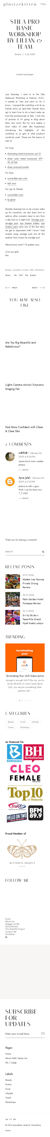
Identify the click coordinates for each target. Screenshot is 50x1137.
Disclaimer (10, 934)
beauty (18, 54)
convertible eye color (17, 178)
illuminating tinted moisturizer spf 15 (24, 153)
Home (8, 1053)
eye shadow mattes (29, 223)
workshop (39, 269)
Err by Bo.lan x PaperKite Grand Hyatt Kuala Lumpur (33, 619)
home (7, 918)
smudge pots (11, 223)
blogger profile (12, 923)
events (26, 269)
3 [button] (25, 700)
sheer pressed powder (18, 167)
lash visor (11, 183)
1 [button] (19, 700)
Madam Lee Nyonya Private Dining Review (33, 583)
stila (32, 269)
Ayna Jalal (24, 478)
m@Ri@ (23, 453)
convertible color (15, 194)
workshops (10, 1102)
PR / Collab (11, 1062)
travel (10, 727)
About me (10, 921)
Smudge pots (37, 219)
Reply (26, 470)
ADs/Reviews (11, 926)
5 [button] (30, 700)
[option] (25, 668)
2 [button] (22, 700)
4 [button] (27, 700)
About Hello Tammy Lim (16, 1058)
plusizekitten (20, 4)
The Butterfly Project (15, 929)
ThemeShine (36, 1125)
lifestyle (35, 721)
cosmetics (17, 269)
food (22, 721)
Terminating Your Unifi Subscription (25, 676)
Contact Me (10, 931)
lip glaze (11, 199)
